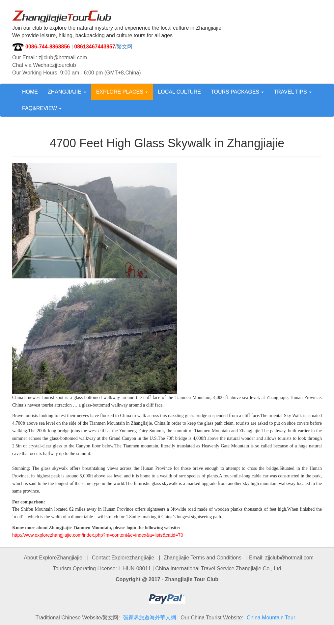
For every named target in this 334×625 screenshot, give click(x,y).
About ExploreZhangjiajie (53, 557)
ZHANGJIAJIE (67, 92)
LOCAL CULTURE (179, 92)
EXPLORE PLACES (122, 92)
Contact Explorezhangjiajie (123, 557)
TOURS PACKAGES (237, 92)
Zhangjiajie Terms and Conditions (202, 557)
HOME (30, 92)
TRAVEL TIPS (293, 92)
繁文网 (124, 46)
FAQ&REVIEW (42, 108)
